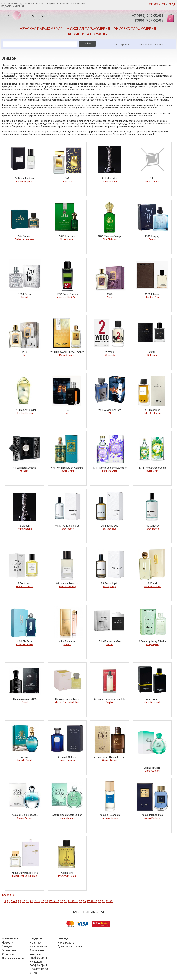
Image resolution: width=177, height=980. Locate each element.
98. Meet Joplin (109, 583)
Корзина (169, 17)
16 (46, 901)
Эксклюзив (37, 950)
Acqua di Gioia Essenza (25, 814)
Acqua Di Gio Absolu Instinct (109, 757)
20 (61, 901)
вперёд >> (8, 894)
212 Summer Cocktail (24, 409)
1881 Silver (24, 294)
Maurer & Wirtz (67, 471)
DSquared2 (109, 355)
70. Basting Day (109, 525)
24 (67, 409)
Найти (87, 43)
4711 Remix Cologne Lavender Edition (110, 468)
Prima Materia (110, 181)
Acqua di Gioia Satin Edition (67, 814)
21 (65, 901)
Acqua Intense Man (152, 814)
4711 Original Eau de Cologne (67, 467)
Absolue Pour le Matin (67, 699)
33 (111, 901)
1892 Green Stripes (67, 294)
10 (23, 901)
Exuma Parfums (152, 818)
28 (92, 901)
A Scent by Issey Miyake (152, 641)
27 (88, 901)
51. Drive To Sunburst (67, 525)
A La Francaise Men (110, 641)
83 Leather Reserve (67, 583)
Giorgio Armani (109, 760)
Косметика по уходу (87, 34)
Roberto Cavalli (24, 760)
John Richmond (152, 702)
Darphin (109, 702)
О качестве (78, 3)
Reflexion (152, 355)
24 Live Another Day (109, 409)
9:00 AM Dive (24, 641)
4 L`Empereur (152, 409)
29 (95, 901)
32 (107, 901)
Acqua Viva (67, 872)
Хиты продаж (38, 946)
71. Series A (152, 525)
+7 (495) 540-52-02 (147, 16)
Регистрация (157, 4)
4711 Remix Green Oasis (152, 467)
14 (38, 901)
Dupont (67, 644)
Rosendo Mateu (67, 355)
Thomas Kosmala (24, 586)
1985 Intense (152, 294)
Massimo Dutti (152, 297)
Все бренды (123, 44)
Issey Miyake (152, 644)
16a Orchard (24, 236)
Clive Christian (67, 239)
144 (152, 178)
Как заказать (9, 3)
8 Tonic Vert (24, 583)
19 (57, 901)
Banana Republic (24, 181)
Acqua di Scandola (110, 814)
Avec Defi (67, 181)
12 (31, 901)
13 (35, 901)
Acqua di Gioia (152, 767)
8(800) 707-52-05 (149, 20)
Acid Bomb (152, 699)
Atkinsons (25, 471)
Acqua (24, 757)
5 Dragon (25, 525)
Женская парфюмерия (41, 29)
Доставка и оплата (31, 3)
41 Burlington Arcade (24, 467)
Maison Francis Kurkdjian (67, 702)
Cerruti (152, 239)
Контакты (63, 3)
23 (73, 901)
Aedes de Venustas (24, 239)
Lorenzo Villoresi (67, 760)
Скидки (50, 3)
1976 (110, 294)
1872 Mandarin (67, 236)
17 (50, 901)
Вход (172, 4)
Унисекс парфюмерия (135, 29)
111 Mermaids (110, 178)
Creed (25, 702)
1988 (24, 352)
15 (42, 901)
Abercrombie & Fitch (67, 297)
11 (27, 901)
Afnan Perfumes (152, 586)
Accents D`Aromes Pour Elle (109, 699)
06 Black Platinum (24, 178)
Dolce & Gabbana (152, 413)
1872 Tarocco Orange (109, 236)
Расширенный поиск (151, 44)
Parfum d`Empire (109, 818)
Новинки (35, 942)
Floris (109, 297)
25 (80, 901)
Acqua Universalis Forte (25, 872)
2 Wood (109, 352)
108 (67, 178)
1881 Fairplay (152, 236)
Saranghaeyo (67, 528)
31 (103, 901)
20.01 (152, 352)
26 (84, 901)
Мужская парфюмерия (88, 29)
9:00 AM (152, 583)
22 (69, 901)
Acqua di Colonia (67, 757)
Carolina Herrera (24, 413)
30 (99, 901)
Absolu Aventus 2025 (25, 699)
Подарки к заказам (13, 6)
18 (54, 901)
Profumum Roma (67, 876)
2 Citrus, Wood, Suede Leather (67, 352)
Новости (7, 942)
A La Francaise (67, 641)
